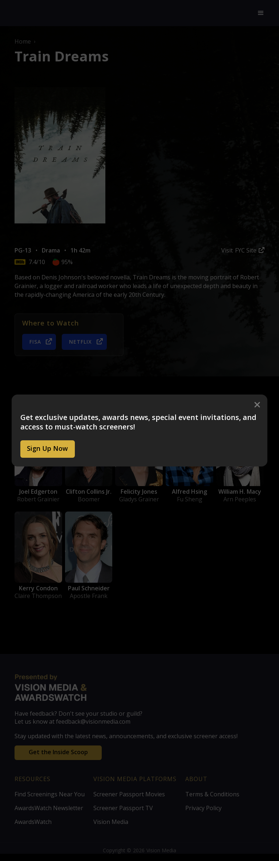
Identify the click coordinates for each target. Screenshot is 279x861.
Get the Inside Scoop (58, 752)
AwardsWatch (33, 821)
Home (23, 41)
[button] (261, 13)
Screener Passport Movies (129, 794)
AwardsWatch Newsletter (49, 808)
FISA (35, 341)
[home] (95, 13)
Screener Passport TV (123, 808)
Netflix (80, 341)
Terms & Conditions (212, 794)
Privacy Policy (203, 808)
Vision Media (110, 821)
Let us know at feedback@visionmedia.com (72, 721)
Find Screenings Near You (50, 794)
